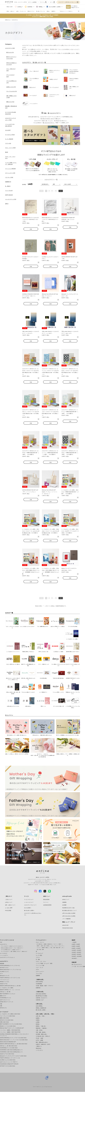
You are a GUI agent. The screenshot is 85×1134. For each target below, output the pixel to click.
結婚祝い (38, 1018)
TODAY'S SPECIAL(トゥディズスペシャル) (10, 977)
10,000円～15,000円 (76, 950)
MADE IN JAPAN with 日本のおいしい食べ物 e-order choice (13, 1043)
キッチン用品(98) (9, 139)
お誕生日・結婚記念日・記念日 (43, 1044)
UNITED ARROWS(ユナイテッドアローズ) (10, 965)
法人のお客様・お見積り (53, 7)
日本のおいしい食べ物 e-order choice (8, 1045)
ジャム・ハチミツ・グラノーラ (57, 945)
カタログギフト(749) (10, 48)
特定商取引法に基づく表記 (68, 907)
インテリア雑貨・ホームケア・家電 (44, 963)
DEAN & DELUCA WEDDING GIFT (8, 1041)
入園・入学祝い (39, 1030)
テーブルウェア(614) (10, 134)
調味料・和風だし (45, 947)
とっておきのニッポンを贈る (6, 987)
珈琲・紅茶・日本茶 (45, 945)
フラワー (38, 957)
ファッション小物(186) (10, 168)
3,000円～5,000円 (76, 944)
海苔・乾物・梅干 (56, 947)
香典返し (39, 7)
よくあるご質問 (8, 907)
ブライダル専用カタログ (6, 949)
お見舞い (38, 1022)
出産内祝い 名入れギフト (41, 997)
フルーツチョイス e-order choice (7, 1016)
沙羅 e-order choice (4, 1022)
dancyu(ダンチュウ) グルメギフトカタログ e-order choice (13, 1055)
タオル (37, 969)
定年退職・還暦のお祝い (41, 1034)
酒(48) (6, 152)
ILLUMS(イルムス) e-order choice (7, 1059)
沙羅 (1, 1005)
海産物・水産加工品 (48, 944)
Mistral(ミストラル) (4, 981)
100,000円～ (74, 958)
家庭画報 (2, 963)
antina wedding (39, 981)
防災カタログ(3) (10, 52)
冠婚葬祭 (38, 975)
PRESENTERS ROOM (67, 928)
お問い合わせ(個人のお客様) (68, 913)
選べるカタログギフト (77, 964)
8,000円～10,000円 (76, 948)
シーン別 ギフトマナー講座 (78, 966)
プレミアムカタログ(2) (11, 91)
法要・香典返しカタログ (15, 951)
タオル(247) (8, 130)
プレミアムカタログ (5, 951)
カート (52, 2)
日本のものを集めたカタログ (6, 947)
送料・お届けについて (10, 905)
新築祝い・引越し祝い (41, 1026)
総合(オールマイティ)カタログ (16, 946)
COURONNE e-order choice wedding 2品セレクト (11, 1049)
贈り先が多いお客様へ (29, 910)
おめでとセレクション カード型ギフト (9, 1062)
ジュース (38, 947)
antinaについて (65, 899)
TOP (1, 942)
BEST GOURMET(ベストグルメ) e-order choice (11, 1024)
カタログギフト (15, 19)
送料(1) (6, 203)
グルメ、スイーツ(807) (10, 147)
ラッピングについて (28, 899)
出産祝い (38, 1020)
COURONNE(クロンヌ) (5, 997)
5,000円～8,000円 (76, 946)
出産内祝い (29, 7)
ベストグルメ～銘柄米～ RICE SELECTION (10, 1030)
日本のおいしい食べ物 (5, 991)
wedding (18, 7)
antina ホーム (7, 19)
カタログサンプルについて (30, 905)
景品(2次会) (38, 1048)
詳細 (31, 229)
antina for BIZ (65, 925)
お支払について (8, 902)
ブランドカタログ (4, 946)
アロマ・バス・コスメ (41, 961)
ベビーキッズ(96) (9, 177)
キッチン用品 (39, 955)
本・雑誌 (38, 959)
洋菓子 (38, 945)
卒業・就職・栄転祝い (41, 1032)
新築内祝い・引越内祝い (41, 1028)
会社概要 (64, 905)
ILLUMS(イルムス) (4, 971)
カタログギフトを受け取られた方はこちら (68, 2)
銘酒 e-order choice (4, 1018)
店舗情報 (64, 902)
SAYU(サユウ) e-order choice (6, 1020)
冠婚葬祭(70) (8, 181)
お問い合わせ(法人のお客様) (68, 916)
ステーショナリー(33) (10, 173)
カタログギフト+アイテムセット (7, 957)
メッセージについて (28, 902)
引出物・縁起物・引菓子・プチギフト (44, 985)
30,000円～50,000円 (76, 954)
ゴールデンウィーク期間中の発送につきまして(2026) (42, 16)
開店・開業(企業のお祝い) (42, 1042)
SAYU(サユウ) (3, 1007)
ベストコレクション (4, 979)
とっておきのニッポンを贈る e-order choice (10, 1013)
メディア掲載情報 (66, 918)
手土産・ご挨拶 (39, 1038)
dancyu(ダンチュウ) (4, 975)
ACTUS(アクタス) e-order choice (7, 1066)
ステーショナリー (40, 971)
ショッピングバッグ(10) (10, 199)
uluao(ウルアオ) (3, 983)
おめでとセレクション (5, 999)
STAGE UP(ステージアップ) (6, 1001)
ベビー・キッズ (39, 967)
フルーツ (55, 944)
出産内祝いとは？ (40, 999)
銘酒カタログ (3, 995)
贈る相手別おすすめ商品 (41, 995)
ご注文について (8, 899)
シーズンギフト (39, 1050)
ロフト (1, 973)
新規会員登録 (46, 899)
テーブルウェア (39, 953)
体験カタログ (24, 951)
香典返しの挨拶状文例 (41, 1008)
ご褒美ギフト (39, 1046)
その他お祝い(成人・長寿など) (43, 1036)
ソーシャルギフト (4, 955)
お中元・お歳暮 (39, 1040)
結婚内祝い (38, 987)
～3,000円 (74, 942)
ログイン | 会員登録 (32, 2)
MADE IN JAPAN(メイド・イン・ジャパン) (10, 989)
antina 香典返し (39, 1006)
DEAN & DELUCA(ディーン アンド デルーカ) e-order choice (14, 1039)
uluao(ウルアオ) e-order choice (7, 1053)
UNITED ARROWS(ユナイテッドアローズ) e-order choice (13, 1037)
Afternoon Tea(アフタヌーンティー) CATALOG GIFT (12, 1028)
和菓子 (60, 944)
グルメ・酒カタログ (18, 947)
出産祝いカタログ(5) (11, 87)
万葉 (1, 1003)
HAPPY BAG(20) (9, 194)
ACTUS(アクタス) (4, 967)
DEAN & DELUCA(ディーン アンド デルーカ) (10, 969)
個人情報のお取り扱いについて (69, 910)
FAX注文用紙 (8, 910)
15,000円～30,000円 (76, 952)
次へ (60, 191)
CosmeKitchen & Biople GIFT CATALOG (9, 1064)
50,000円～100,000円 (77, 956)
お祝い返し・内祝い (40, 1016)
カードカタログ (3, 953)
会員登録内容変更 (47, 905)
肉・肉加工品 (39, 944)
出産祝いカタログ (15, 949)
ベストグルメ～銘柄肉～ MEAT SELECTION (10, 1032)
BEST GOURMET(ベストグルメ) (7, 993)
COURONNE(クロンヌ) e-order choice (9, 1047)
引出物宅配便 (39, 983)
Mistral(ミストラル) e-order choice (8, 1026)
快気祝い (38, 1024)
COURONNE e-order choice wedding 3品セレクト (11, 1051)
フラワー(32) (8, 143)
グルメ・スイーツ (40, 942)
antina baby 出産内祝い (41, 993)
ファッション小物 (40, 965)
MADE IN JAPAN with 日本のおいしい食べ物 (10, 985)
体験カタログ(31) (10, 101)
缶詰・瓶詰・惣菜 (40, 949)
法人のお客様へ (27, 907)
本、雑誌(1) (7, 186)
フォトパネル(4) (8, 190)
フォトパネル (39, 973)
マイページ (43, 2)
